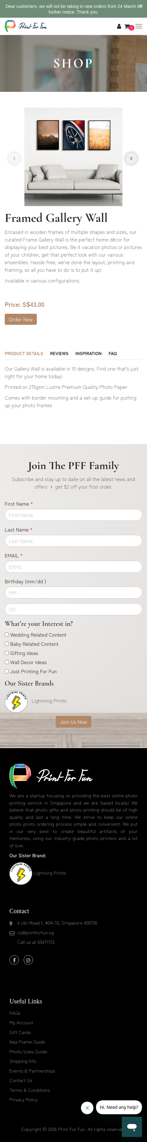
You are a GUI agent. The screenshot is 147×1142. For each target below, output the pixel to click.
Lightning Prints (49, 872)
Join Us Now (73, 721)
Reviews (59, 353)
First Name (19, 503)
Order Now (21, 319)
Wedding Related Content (38, 634)
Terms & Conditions (29, 1089)
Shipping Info (23, 1060)
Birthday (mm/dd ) (25, 581)
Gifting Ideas (24, 653)
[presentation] (14, 158)
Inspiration (89, 353)
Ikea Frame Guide (27, 1041)
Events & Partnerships (32, 1070)
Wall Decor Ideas (28, 662)
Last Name (19, 529)
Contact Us (20, 1080)
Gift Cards (20, 1032)
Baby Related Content (34, 643)
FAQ (113, 353)
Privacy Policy (23, 1099)
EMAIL (14, 555)
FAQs (14, 1012)
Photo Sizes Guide (28, 1051)
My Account (21, 1022)
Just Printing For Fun (33, 671)
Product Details (24, 353)
